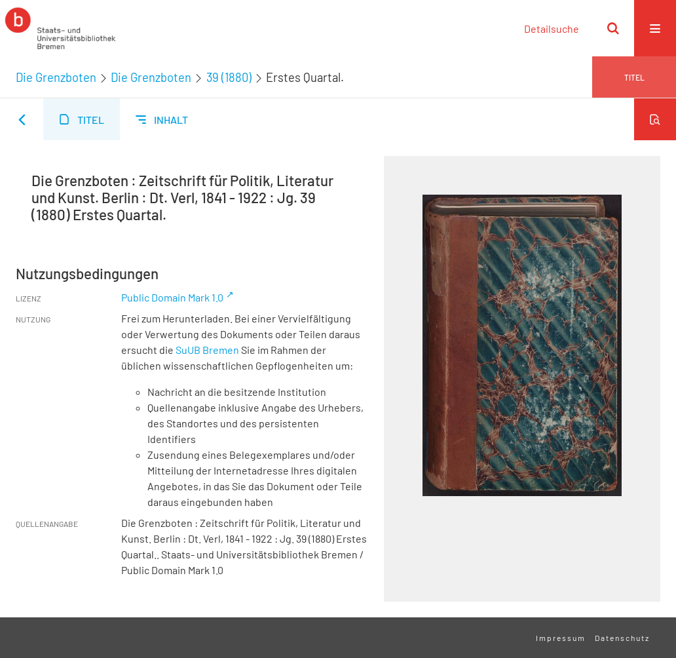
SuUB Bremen (207, 349)
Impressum (561, 637)
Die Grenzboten (56, 77)
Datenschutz (622, 637)
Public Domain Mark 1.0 (172, 297)
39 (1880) (229, 77)
